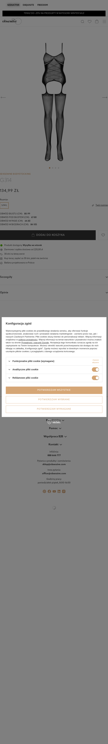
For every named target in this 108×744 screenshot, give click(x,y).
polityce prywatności (27, 339)
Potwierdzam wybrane (54, 399)
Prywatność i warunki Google (35, 342)
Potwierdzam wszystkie (54, 390)
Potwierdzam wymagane (54, 409)
